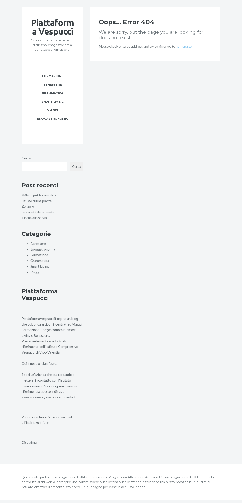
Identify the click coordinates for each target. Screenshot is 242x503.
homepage (184, 50)
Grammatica (52, 96)
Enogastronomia (52, 122)
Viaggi (52, 113)
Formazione (52, 79)
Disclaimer (30, 445)
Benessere (52, 88)
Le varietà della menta (38, 215)
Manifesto (48, 366)
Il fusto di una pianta (37, 204)
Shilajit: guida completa (39, 198)
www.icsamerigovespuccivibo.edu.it (49, 400)
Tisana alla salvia (34, 221)
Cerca (26, 161)
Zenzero (28, 210)
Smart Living (52, 105)
